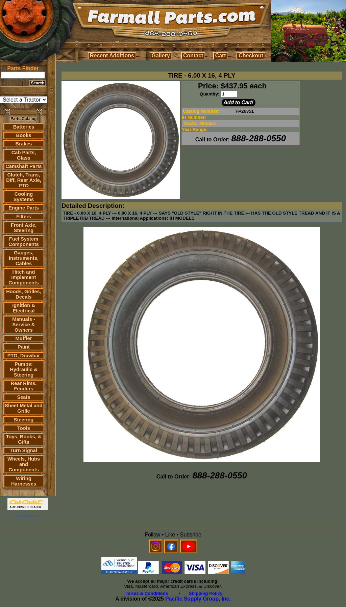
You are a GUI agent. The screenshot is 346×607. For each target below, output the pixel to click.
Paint (24, 347)
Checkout (251, 55)
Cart (220, 55)
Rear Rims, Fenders (24, 386)
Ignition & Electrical (23, 308)
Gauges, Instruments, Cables (24, 258)
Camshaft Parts (23, 166)
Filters (23, 216)
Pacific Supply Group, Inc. (197, 599)
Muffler (24, 338)
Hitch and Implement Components (23, 277)
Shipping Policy (206, 593)
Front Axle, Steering (23, 227)
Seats (23, 397)
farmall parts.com (28, 516)
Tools (23, 428)
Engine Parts (23, 208)
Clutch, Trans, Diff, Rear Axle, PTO (23, 180)
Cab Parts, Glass (23, 155)
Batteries (23, 127)
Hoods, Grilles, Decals (23, 294)
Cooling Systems (24, 196)
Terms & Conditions (147, 593)
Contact (193, 55)
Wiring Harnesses (23, 481)
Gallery (161, 55)
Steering (24, 419)
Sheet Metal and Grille (24, 408)
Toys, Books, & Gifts (24, 439)
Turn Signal (23, 450)
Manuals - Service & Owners (23, 324)
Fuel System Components (23, 241)
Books (23, 135)
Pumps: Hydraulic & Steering (23, 369)
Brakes (24, 143)
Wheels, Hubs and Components (23, 464)
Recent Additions (112, 55)
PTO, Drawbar (23, 355)
